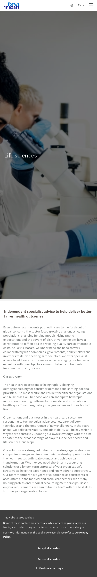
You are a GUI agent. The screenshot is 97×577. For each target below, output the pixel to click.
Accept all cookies (48, 548)
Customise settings (49, 568)
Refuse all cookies (48, 559)
